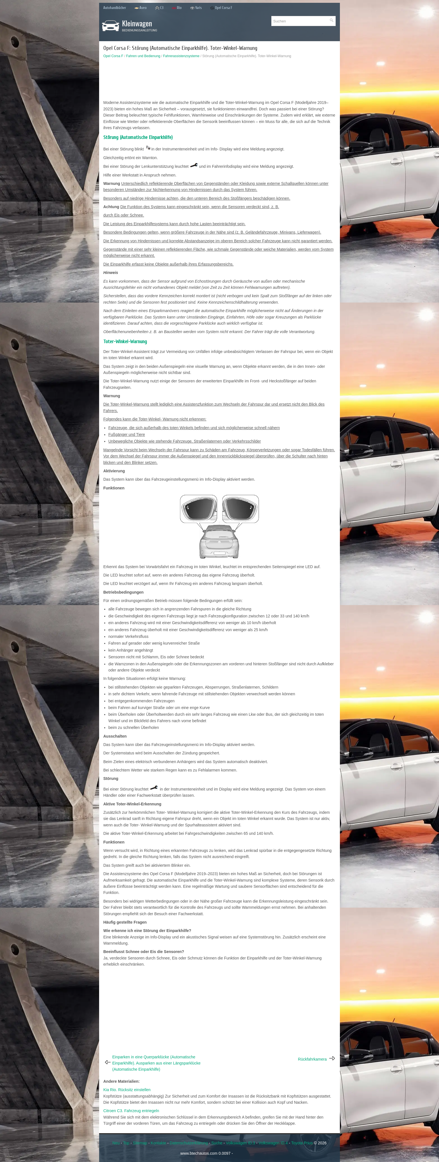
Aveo (140, 8)
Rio (177, 8)
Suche (217, 1143)
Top (126, 1143)
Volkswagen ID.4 (273, 1143)
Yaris (196, 8)
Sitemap (140, 1143)
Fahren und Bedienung (143, 56)
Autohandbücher (114, 8)
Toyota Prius (302, 1143)
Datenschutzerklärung (189, 1143)
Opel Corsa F (221, 8)
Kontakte (158, 1143)
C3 (159, 8)
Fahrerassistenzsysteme (181, 56)
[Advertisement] (219, 80)
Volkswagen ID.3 (240, 1143)
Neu (116, 1143)
